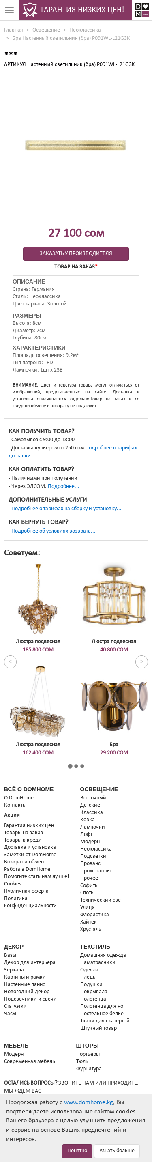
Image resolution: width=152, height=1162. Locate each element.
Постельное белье (102, 1014)
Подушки (91, 985)
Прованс (90, 864)
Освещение (46, 30)
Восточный (93, 798)
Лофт (86, 834)
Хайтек (88, 922)
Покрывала (93, 992)
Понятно (77, 1151)
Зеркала (14, 970)
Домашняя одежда (103, 955)
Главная (13, 30)
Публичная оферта (26, 891)
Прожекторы (95, 871)
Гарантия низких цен (29, 826)
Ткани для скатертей (105, 1021)
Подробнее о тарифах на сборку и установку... (66, 509)
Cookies (12, 884)
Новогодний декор (26, 992)
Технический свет (101, 900)
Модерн (90, 842)
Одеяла (89, 970)
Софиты (89, 886)
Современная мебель (29, 1062)
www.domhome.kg (88, 1102)
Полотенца (93, 999)
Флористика (94, 915)
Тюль (82, 1062)
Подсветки (93, 856)
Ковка (87, 820)
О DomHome (19, 798)
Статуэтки (15, 1006)
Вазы (10, 955)
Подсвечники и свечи (30, 999)
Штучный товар (98, 1028)
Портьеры (88, 1054)
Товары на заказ (23, 833)
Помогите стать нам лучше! (36, 877)
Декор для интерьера (30, 963)
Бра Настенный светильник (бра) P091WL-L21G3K (71, 38)
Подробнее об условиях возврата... (53, 531)
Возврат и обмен (24, 862)
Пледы (88, 977)
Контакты (15, 805)
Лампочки (92, 827)
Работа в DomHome (27, 869)
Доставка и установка (30, 847)
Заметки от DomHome (30, 855)
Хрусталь (90, 929)
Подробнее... (63, 486)
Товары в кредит (24, 840)
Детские (90, 805)
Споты (87, 893)
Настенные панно (24, 985)
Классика (91, 813)
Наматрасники (98, 963)
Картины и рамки (25, 977)
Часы (10, 1014)
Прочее (89, 878)
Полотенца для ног (102, 1006)
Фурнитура (89, 1069)
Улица (87, 907)
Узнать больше (117, 1151)
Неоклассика (85, 30)
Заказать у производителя (76, 254)
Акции (12, 815)
